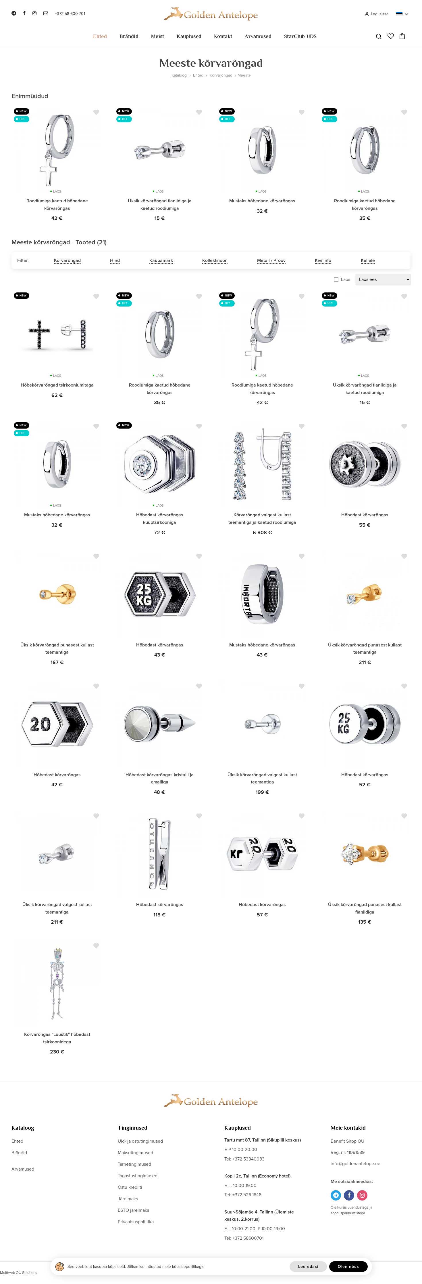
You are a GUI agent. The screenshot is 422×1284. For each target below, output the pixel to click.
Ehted (100, 36)
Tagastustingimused (137, 1176)
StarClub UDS (300, 36)
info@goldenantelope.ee (355, 1164)
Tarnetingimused (134, 1164)
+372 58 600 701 (70, 13)
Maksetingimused (135, 1153)
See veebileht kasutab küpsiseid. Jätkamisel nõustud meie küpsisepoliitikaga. (136, 1266)
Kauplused (189, 36)
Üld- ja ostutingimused (140, 1141)
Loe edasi (308, 1266)
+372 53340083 (248, 1159)
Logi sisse (377, 14)
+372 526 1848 (246, 1195)
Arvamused (258, 36)
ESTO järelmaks (133, 1210)
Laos (345, 279)
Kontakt (223, 36)
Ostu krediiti (130, 1187)
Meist (157, 36)
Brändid (129, 36)
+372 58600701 (247, 1238)
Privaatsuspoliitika (136, 1222)
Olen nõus (348, 1266)
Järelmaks (128, 1199)
